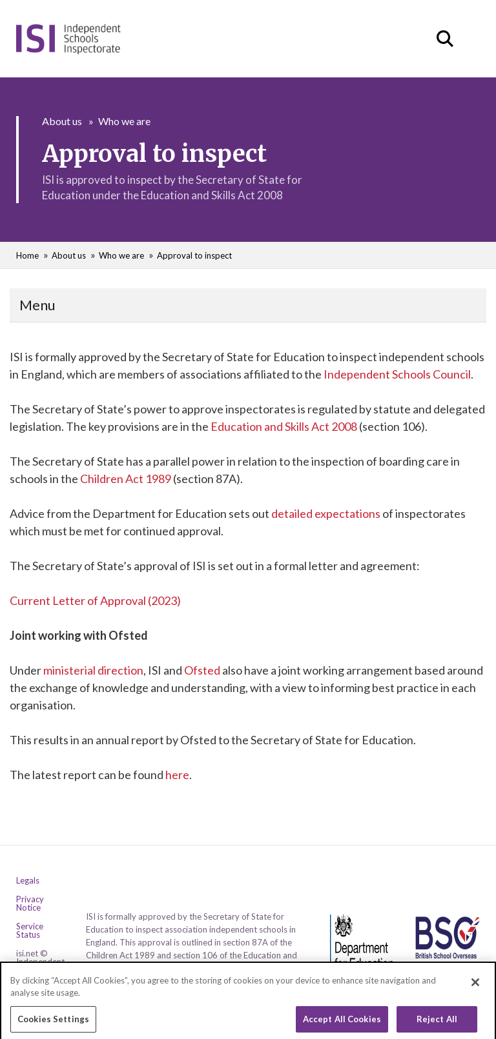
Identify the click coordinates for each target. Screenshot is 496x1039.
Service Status (29, 930)
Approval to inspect (194, 255)
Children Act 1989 (125, 478)
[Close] (475, 996)
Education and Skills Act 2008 (284, 426)
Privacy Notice (30, 903)
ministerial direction (93, 670)
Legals (27, 880)
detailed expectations (325, 513)
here (177, 774)
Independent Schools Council (397, 374)
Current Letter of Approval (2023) (95, 600)
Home (27, 255)
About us (62, 121)
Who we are (124, 121)
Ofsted (202, 670)
